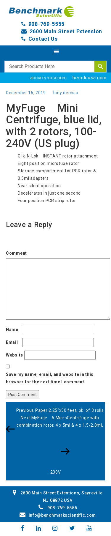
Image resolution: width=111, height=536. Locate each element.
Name (14, 329)
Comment (18, 253)
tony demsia (65, 92)
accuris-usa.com (48, 78)
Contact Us (43, 39)
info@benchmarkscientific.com (58, 515)
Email (13, 342)
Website (14, 355)
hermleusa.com (90, 78)
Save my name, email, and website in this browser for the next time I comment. (50, 378)
